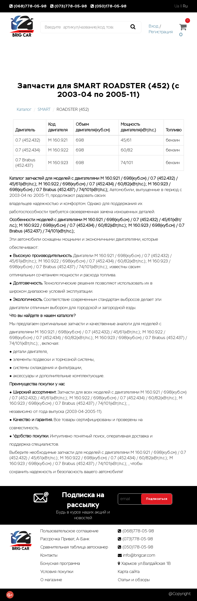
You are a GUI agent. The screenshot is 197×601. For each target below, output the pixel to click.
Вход (153, 26)
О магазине (51, 579)
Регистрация (161, 31)
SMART (44, 109)
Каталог (24, 109)
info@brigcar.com (139, 555)
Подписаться (156, 499)
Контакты (48, 555)
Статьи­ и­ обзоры (134, 579)
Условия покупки (56, 571)
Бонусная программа (60, 563)
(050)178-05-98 (109, 6)
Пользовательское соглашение (69, 531)
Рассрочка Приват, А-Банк (64, 539)
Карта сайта (129, 571)
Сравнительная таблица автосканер (74, 547)
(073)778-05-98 (69, 6)
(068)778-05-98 (29, 6)
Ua (176, 6)
